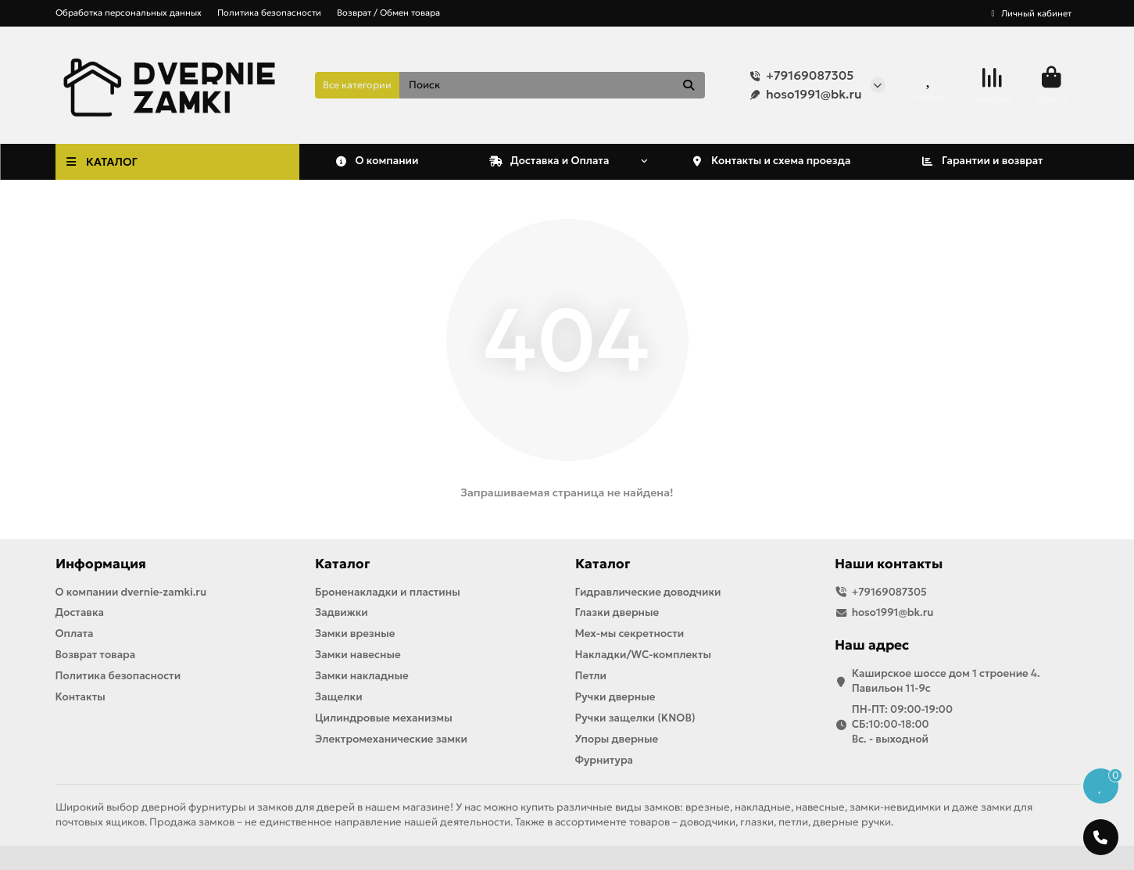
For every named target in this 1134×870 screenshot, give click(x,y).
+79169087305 (798, 75)
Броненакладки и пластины (387, 592)
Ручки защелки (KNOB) (635, 718)
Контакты (80, 697)
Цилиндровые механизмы (384, 718)
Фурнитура (604, 760)
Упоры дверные (617, 739)
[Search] (552, 85)
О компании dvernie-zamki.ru (131, 592)
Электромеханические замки (391, 739)
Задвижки (341, 612)
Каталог (342, 564)
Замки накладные (362, 675)
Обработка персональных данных (128, 12)
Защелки (339, 697)
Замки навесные (358, 654)
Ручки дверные (615, 697)
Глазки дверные (617, 612)
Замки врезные (355, 633)
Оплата (74, 633)
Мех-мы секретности (630, 633)
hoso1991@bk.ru (803, 94)
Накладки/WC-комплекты (643, 654)
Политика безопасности (269, 12)
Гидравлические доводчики (648, 592)
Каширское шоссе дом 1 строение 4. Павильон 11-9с (946, 681)
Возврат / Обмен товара (388, 12)
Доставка (80, 612)
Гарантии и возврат (982, 160)
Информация (100, 564)
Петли (591, 675)
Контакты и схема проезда (770, 160)
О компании (376, 160)
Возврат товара (95, 654)
